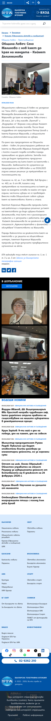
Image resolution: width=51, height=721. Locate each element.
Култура (5, 580)
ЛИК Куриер (7, 590)
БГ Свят (5, 598)
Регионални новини (10, 532)
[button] (28, 2)
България (16, 33)
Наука (4, 583)
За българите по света (12, 607)
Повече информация (33, 715)
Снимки (31, 598)
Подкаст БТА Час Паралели (9, 638)
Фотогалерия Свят (35, 607)
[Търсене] (44, 23)
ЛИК (3, 574)
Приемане (13, 715)
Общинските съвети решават (11, 536)
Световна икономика (36, 560)
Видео (5, 627)
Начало (5, 33)
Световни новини (35, 528)
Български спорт (34, 583)
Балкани (6, 554)
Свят (29, 522)
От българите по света (12, 604)
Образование (7, 587)
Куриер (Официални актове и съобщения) (24, 36)
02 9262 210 (27, 661)
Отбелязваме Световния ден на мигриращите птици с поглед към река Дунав (23, 500)
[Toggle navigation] (7, 2)
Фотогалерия (12, 286)
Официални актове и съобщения (30, 406)
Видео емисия (7, 633)
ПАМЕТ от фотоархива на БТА (37, 619)
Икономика (33, 554)
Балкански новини (9, 560)
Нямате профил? (42, 16)
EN (33, 2)
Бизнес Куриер (33, 567)
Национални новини (10, 528)
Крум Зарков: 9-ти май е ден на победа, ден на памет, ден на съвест (24, 432)
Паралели (31, 532)
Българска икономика (36, 563)
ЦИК (3, 546)
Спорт (30, 574)
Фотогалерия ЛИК (35, 611)
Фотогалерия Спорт (36, 614)
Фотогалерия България (37, 604)
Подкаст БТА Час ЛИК (11, 642)
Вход (44, 12)
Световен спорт (34, 580)
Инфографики (34, 627)
